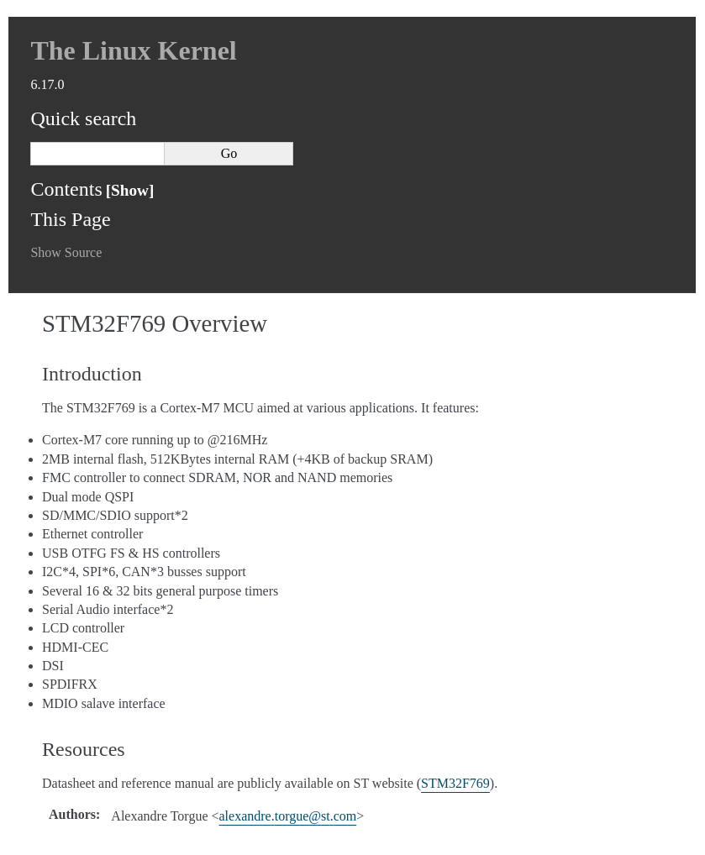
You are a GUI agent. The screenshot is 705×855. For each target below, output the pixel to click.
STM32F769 (455, 783)
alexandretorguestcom (288, 816)
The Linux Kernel (133, 50)
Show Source (66, 252)
